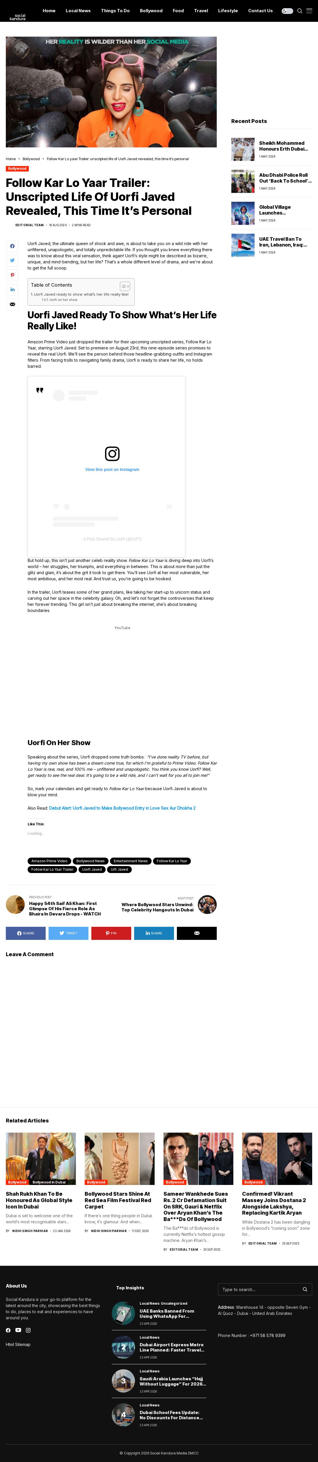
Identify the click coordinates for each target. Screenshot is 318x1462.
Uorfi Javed (92, 869)
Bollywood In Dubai (49, 1182)
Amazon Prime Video (49, 861)
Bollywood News (91, 861)
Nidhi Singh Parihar (30, 1231)
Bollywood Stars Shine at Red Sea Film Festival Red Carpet (118, 1200)
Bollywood (31, 158)
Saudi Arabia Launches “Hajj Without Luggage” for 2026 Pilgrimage (171, 1384)
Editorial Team (29, 225)
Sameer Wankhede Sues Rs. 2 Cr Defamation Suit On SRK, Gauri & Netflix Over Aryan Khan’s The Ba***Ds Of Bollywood (196, 1206)
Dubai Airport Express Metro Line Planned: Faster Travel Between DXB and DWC (172, 1350)
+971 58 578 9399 (267, 1335)
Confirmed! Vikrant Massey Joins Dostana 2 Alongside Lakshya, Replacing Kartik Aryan (274, 1203)
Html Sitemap (18, 1344)
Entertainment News (131, 861)
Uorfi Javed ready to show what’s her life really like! (81, 294)
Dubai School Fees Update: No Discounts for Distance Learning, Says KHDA (170, 1418)
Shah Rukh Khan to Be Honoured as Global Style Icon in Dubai (39, 1200)
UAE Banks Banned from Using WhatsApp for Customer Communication (169, 1316)
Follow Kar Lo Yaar (172, 861)
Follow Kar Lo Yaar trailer (52, 869)
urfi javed (119, 869)
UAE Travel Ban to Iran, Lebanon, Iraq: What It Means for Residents (281, 247)
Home (11, 158)
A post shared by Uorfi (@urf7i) (112, 539)
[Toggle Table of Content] (122, 286)
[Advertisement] (271, 73)
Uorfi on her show (63, 300)
